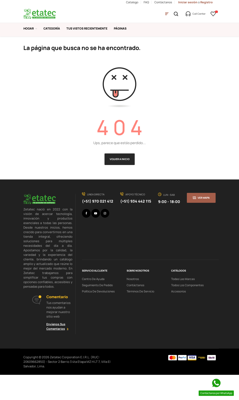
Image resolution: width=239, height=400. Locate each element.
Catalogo (132, 2)
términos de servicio (140, 316)
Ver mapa (204, 223)
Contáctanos (163, 2)
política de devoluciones (98, 316)
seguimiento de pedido (97, 310)
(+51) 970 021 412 (97, 226)
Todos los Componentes (187, 310)
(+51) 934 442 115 (135, 226)
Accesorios (178, 316)
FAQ (146, 2)
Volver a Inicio (120, 184)
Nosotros (133, 304)
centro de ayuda (93, 304)
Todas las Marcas (183, 304)
